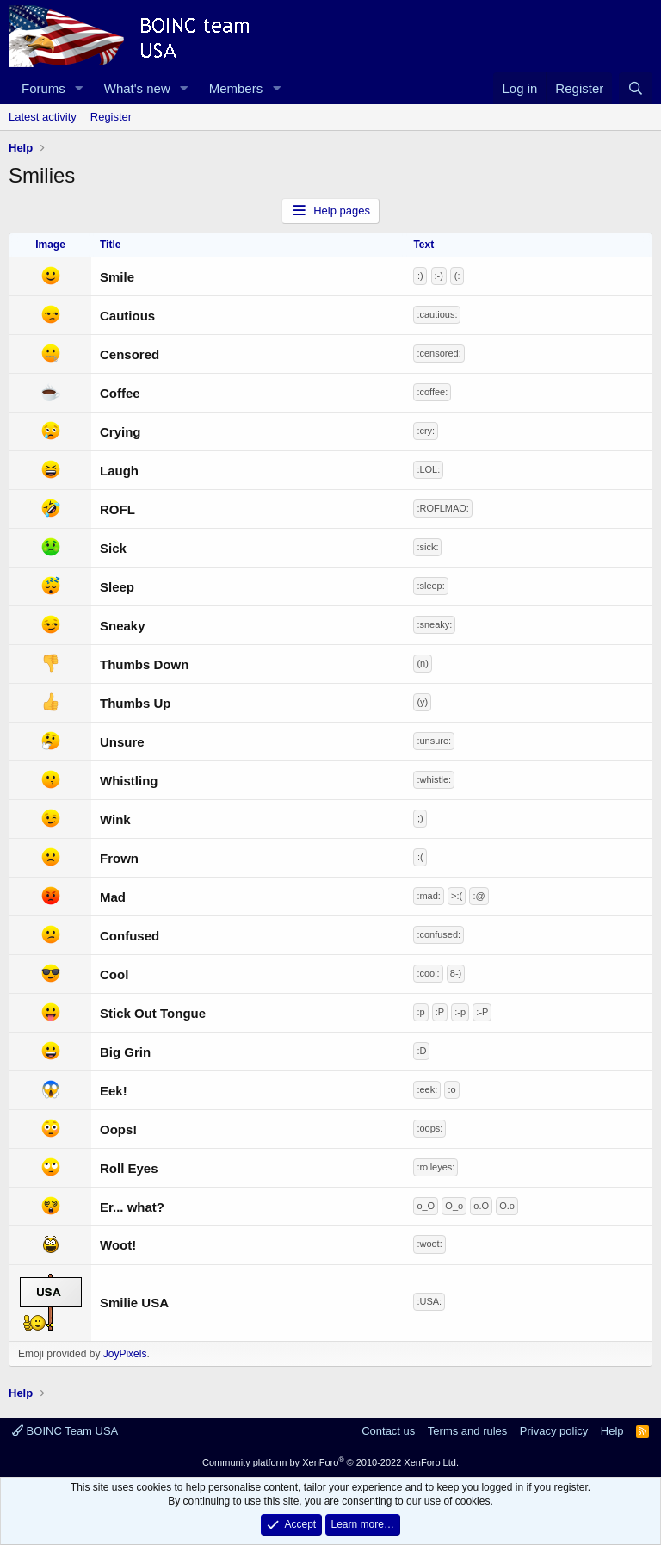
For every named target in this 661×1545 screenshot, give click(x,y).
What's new (137, 88)
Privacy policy (554, 1430)
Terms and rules (467, 1430)
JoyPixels (125, 1354)
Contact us (388, 1430)
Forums (43, 88)
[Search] (635, 88)
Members (236, 88)
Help (612, 1430)
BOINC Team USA (65, 1430)
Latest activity (43, 116)
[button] (79, 88)
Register (111, 116)
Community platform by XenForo (330, 1462)
